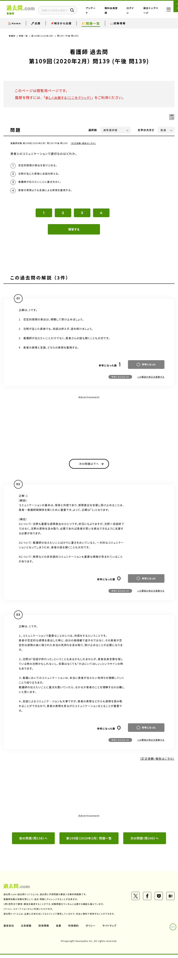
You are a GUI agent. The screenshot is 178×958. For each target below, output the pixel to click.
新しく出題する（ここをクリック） (70, 97)
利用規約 (74, 929)
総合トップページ (149, 12)
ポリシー (92, 929)
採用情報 (44, 929)
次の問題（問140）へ (145, 841)
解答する (74, 231)
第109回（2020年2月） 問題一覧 (89, 841)
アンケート (106, 12)
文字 (146, 130)
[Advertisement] (89, 427)
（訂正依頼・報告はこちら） (84, 143)
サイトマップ (111, 929)
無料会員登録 (120, 12)
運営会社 (8, 929)
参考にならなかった (120, 379)
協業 (59, 929)
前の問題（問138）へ (33, 841)
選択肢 (92, 130)
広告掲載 (26, 929)
